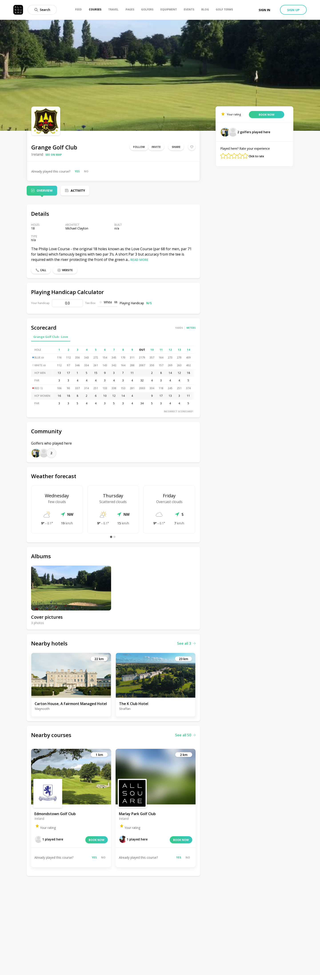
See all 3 (186, 643)
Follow (139, 147)
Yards (179, 327)
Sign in (264, 10)
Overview (45, 190)
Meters (191, 327)
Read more (139, 260)
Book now (96, 840)
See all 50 (185, 735)
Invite (156, 147)
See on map (53, 155)
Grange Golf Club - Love (50, 337)
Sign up (293, 10)
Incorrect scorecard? (178, 411)
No (86, 171)
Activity (78, 190)
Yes (77, 171)
